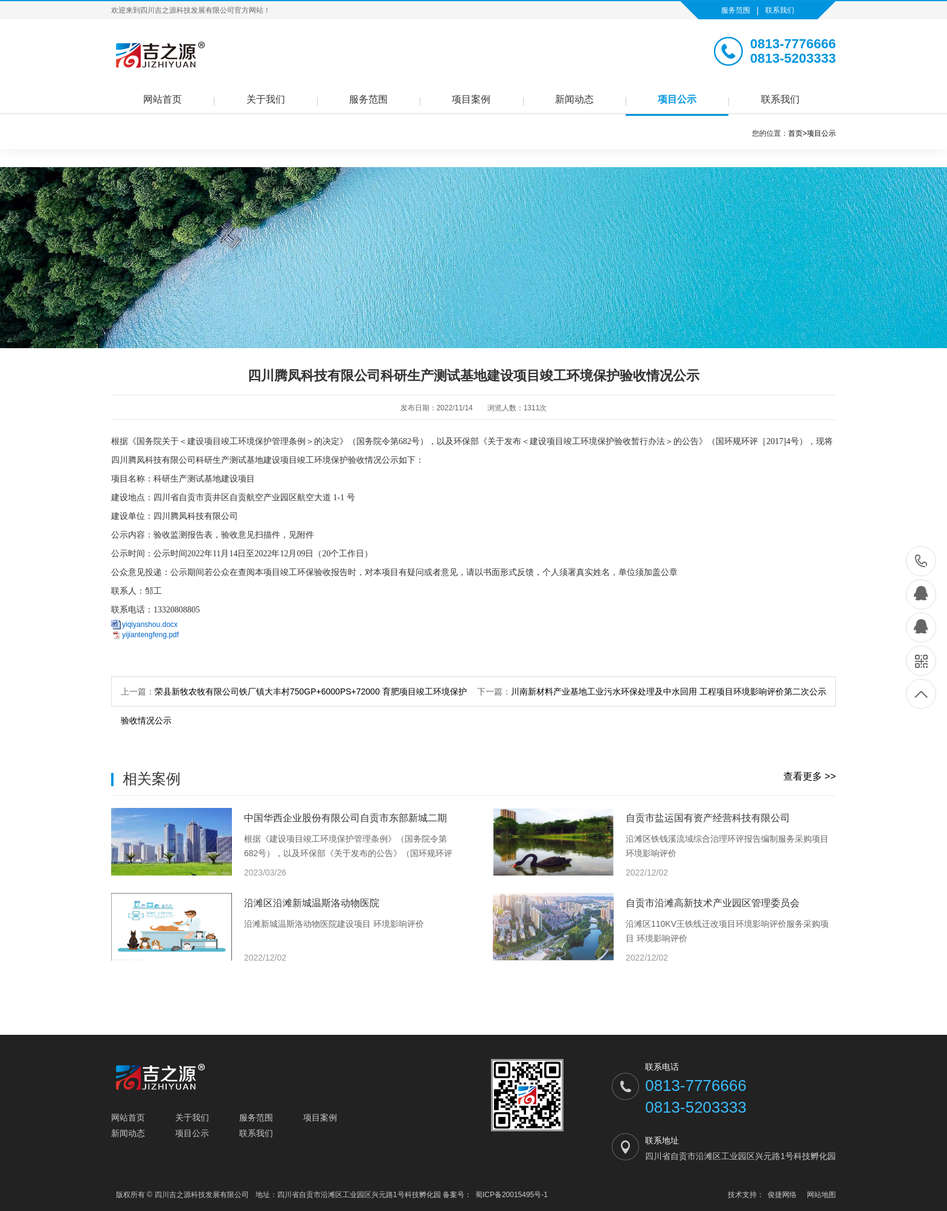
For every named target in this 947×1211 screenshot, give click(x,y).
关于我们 (265, 99)
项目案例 (471, 99)
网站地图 (821, 1194)
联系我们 (779, 10)
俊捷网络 (782, 1194)
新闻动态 (574, 99)
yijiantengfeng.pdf (150, 635)
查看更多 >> (809, 776)
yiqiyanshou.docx (150, 624)
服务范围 (735, 10)
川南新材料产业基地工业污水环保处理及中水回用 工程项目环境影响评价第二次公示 (668, 691)
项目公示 (677, 99)
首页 (797, 133)
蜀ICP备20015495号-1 (511, 1194)
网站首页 (162, 99)
